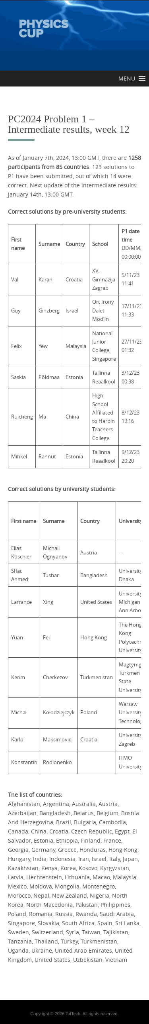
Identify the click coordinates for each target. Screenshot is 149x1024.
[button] (126, 78)
